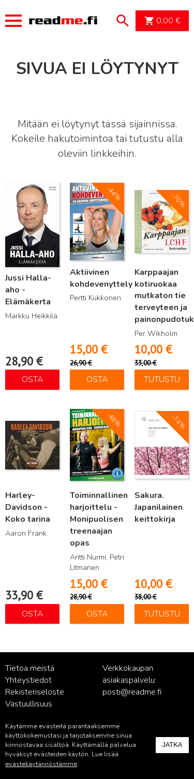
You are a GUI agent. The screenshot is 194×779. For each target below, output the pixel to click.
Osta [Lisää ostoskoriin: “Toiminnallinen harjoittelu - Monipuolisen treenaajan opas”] (97, 614)
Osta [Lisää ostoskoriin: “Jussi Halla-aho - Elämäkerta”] (32, 379)
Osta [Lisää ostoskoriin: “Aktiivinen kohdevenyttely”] (97, 379)
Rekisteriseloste (34, 692)
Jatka (172, 744)
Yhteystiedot (28, 680)
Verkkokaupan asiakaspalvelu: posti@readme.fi (132, 680)
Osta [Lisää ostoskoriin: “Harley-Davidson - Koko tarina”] (32, 614)
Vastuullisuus (28, 704)
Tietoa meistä (29, 668)
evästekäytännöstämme (41, 764)
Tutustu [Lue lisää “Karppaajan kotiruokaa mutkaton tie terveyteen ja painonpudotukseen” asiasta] (162, 379)
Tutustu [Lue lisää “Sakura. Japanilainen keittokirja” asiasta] (162, 614)
